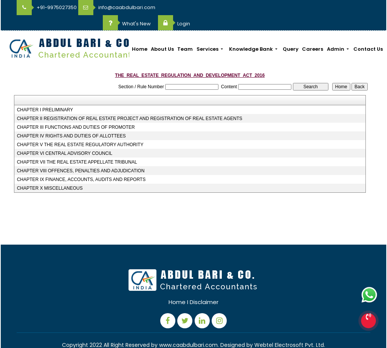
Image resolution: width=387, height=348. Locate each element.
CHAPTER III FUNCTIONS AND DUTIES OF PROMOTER (76, 112)
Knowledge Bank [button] (251, 33)
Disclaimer (204, 287)
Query (291, 33)
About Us (162, 33)
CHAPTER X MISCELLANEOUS (50, 173)
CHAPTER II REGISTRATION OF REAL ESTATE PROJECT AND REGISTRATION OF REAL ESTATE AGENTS (129, 103)
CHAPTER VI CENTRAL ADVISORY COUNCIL (65, 138)
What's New (307, 8)
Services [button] (208, 33)
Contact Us (368, 33)
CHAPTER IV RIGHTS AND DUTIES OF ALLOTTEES (71, 120)
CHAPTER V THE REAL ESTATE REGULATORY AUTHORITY (80, 129)
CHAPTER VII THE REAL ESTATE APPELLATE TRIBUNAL (77, 147)
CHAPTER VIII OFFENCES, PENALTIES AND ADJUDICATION (81, 155)
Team (185, 33)
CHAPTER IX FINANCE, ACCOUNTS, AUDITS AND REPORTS (81, 164)
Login (354, 8)
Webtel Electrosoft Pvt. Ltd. (289, 330)
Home (139, 33)
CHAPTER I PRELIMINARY (45, 94)
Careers (312, 33)
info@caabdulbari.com (116, 7)
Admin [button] (336, 33)
